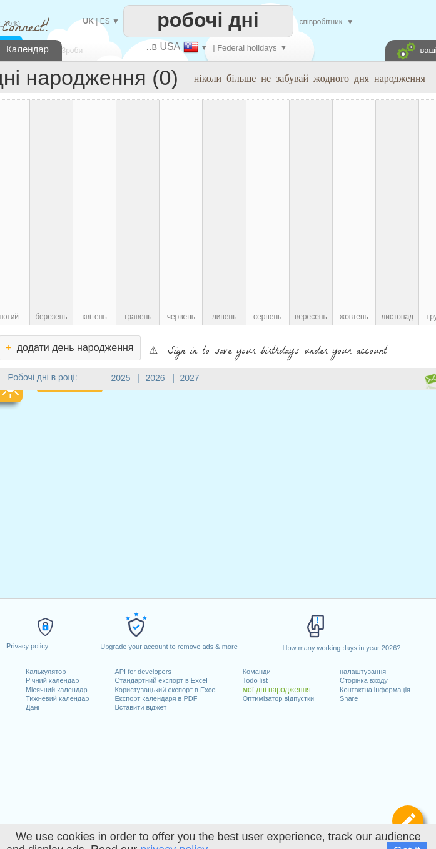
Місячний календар (57, 689)
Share (349, 698)
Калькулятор (46, 671)
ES (105, 21)
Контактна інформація (375, 689)
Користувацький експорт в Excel (165, 689)
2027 (190, 378)
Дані (32, 707)
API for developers (142, 671)
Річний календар (52, 680)
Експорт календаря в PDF (155, 698)
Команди (257, 671)
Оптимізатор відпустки (278, 698)
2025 (121, 378)
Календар (27, 49)
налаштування (363, 671)
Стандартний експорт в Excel (160, 680)
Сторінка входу (364, 680)
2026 (155, 378)
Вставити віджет (140, 707)
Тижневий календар (57, 698)
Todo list (255, 680)
